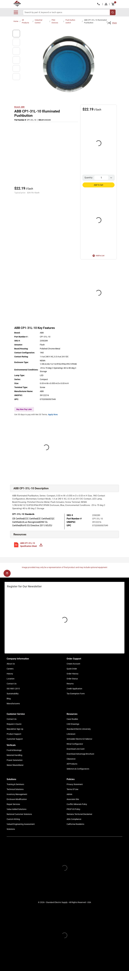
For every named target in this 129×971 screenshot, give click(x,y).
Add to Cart (98, 185)
